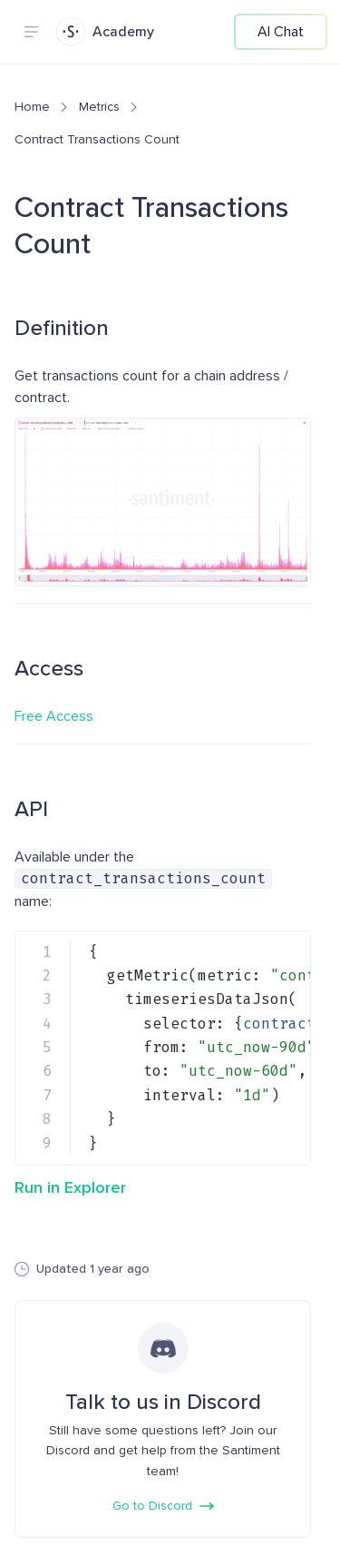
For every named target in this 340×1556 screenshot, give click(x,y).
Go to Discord (163, 1505)
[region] (163, 1049)
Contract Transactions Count (97, 139)
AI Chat (280, 32)
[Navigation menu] (31, 32)
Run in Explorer (70, 1187)
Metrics (99, 106)
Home (32, 106)
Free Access (54, 716)
